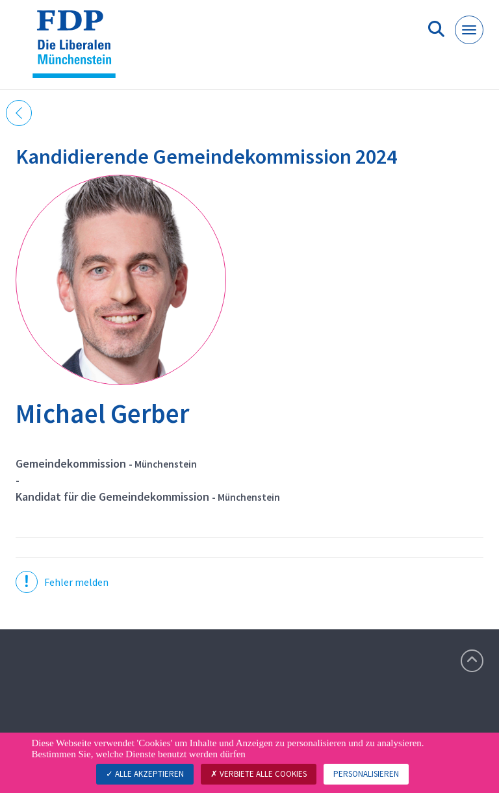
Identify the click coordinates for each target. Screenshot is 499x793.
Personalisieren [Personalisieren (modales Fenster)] (366, 773)
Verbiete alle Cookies (259, 773)
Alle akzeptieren (145, 773)
